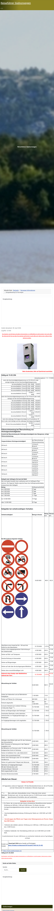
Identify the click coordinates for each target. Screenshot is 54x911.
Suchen (5, 867)
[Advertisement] (27, 312)
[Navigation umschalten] (2, 8)
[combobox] (11, 870)
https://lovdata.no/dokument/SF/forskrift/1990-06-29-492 (25, 845)
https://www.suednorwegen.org (12, 851)
